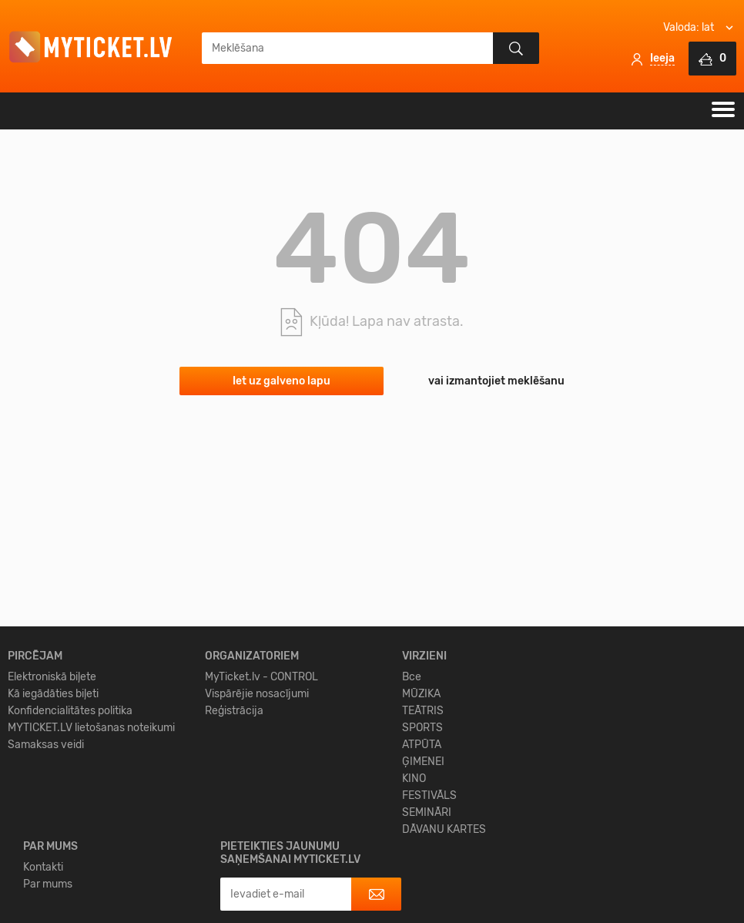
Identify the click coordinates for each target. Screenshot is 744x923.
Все (411, 780)
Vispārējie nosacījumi (257, 797)
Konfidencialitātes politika (70, 814)
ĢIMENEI (423, 865)
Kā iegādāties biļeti (53, 797)
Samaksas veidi (46, 848)
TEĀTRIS (423, 814)
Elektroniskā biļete (52, 780)
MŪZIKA (421, 797)
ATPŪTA (421, 848)
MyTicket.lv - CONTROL (261, 780)
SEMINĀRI (426, 916)
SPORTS (422, 831)
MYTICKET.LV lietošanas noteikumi (91, 831)
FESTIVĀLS (429, 899)
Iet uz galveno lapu (281, 381)
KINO (414, 882)
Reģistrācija (234, 814)
